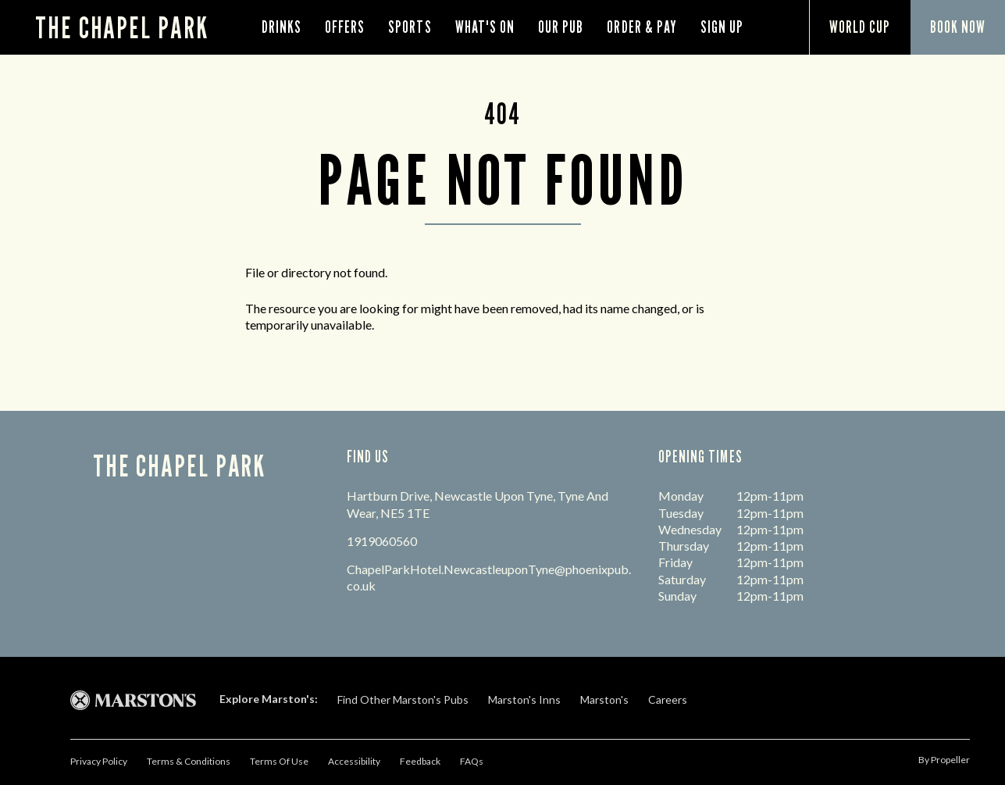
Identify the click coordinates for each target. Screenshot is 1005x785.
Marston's (604, 699)
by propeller (944, 759)
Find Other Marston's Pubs (403, 699)
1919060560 (382, 540)
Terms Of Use (279, 761)
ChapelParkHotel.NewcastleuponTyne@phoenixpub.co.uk (489, 577)
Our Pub (560, 27)
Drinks (281, 27)
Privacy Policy (98, 761)
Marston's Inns (524, 699)
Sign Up (721, 27)
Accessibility (354, 761)
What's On (485, 27)
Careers (667, 699)
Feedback (420, 761)
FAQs (471, 761)
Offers (345, 27)
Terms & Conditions (188, 761)
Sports (409, 27)
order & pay (642, 27)
